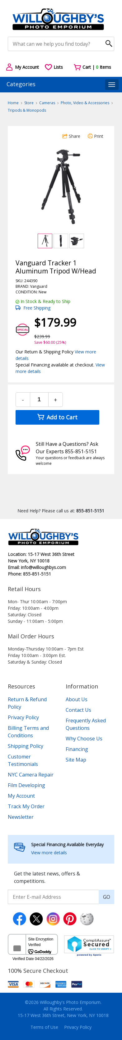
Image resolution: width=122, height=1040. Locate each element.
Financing (77, 749)
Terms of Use (44, 1027)
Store (29, 102)
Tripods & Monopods (27, 110)
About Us (76, 699)
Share (71, 136)
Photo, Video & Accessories (85, 102)
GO (106, 896)
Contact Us (78, 710)
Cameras (47, 102)
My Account (21, 795)
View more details (49, 853)
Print (95, 136)
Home (13, 102)
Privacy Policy (23, 717)
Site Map (76, 759)
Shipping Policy (25, 746)
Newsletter (21, 817)
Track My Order (26, 806)
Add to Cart (57, 417)
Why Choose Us (84, 738)
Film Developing (26, 785)
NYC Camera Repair (31, 774)
